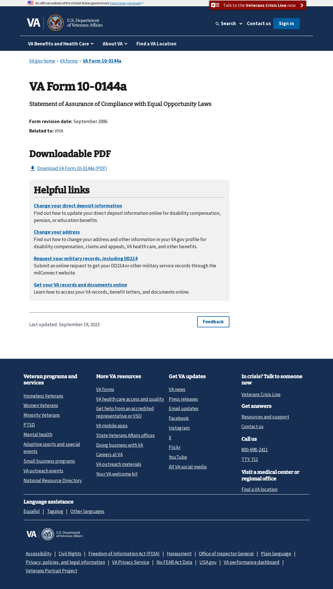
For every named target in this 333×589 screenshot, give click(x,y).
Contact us (259, 23)
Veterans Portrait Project (51, 571)
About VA (113, 44)
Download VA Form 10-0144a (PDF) (68, 168)
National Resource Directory (52, 480)
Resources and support (265, 417)
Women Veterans (40, 405)
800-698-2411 (254, 449)
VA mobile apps (112, 425)
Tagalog (55, 511)
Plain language (276, 553)
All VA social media (188, 467)
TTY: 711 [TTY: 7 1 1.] (249, 459)
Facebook (179, 418)
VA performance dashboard (252, 562)
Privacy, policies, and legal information (65, 562)
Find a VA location (259, 489)
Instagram (179, 428)
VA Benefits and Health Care (58, 44)
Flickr (175, 447)
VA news (177, 389)
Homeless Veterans (43, 396)
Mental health (37, 434)
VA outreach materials (118, 464)
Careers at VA (109, 454)
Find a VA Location (156, 44)
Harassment (179, 553)
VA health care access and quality (130, 399)
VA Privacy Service (130, 562)
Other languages (87, 511)
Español (31, 511)
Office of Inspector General (226, 553)
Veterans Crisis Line (261, 394)
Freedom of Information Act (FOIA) (124, 553)
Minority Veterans (41, 415)
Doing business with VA (119, 445)
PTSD (29, 425)
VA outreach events (43, 471)
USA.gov (208, 562)
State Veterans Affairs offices (125, 435)
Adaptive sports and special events (51, 447)
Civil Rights (70, 553)
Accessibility (38, 553)
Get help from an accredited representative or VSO (125, 412)
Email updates (184, 408)
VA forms (105, 389)
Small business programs (49, 461)
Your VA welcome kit (117, 474)
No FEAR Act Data (174, 562)
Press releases (183, 399)
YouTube (178, 457)
